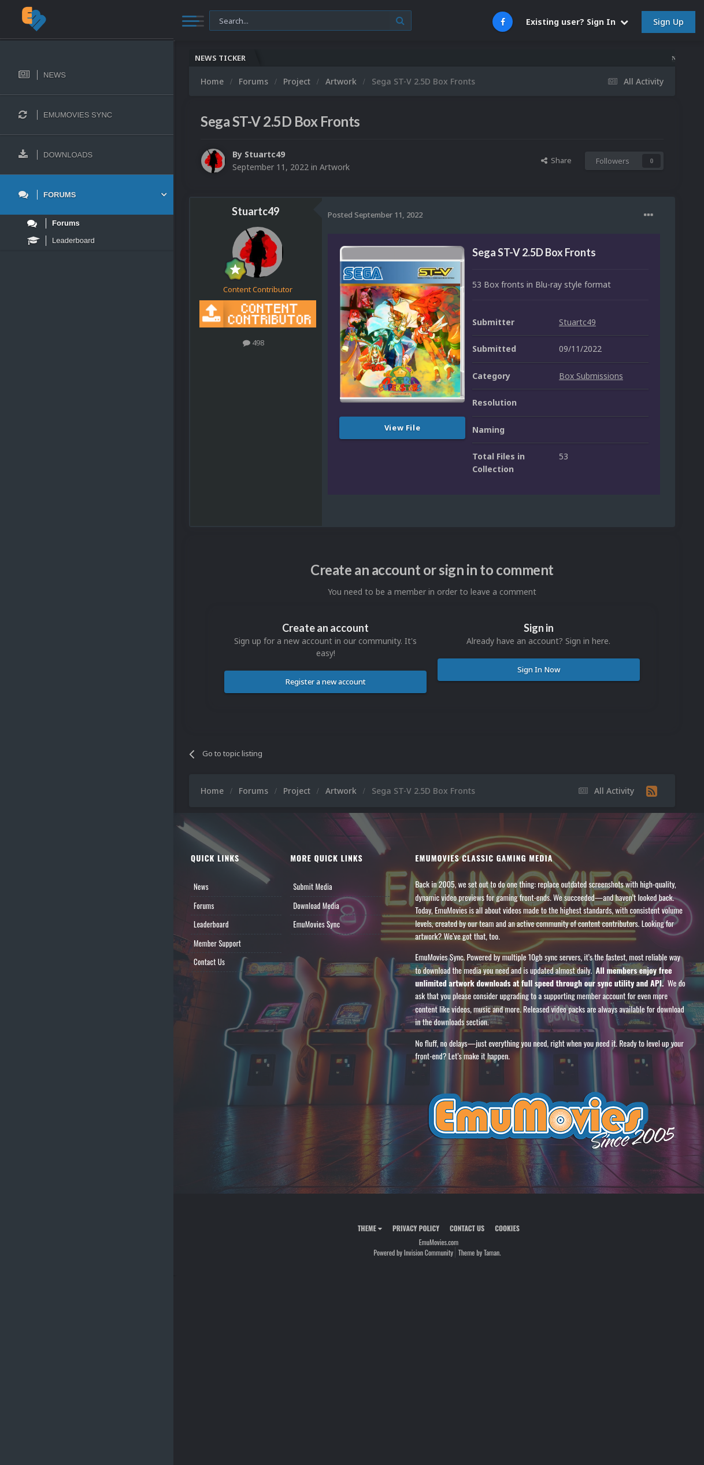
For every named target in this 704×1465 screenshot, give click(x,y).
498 (253, 342)
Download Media (316, 905)
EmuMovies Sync (316, 924)
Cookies (507, 1228)
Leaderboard (211, 924)
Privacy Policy (415, 1228)
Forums (204, 905)
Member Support (217, 943)
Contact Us (209, 961)
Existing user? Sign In (577, 21)
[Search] (310, 21)
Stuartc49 (264, 154)
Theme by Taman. (479, 1252)
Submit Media (312, 886)
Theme (370, 1228)
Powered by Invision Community (413, 1252)
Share (556, 160)
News (201, 886)
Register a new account (326, 681)
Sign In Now (538, 669)
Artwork (335, 166)
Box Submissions (591, 375)
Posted (375, 214)
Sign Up (668, 21)
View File (402, 427)
